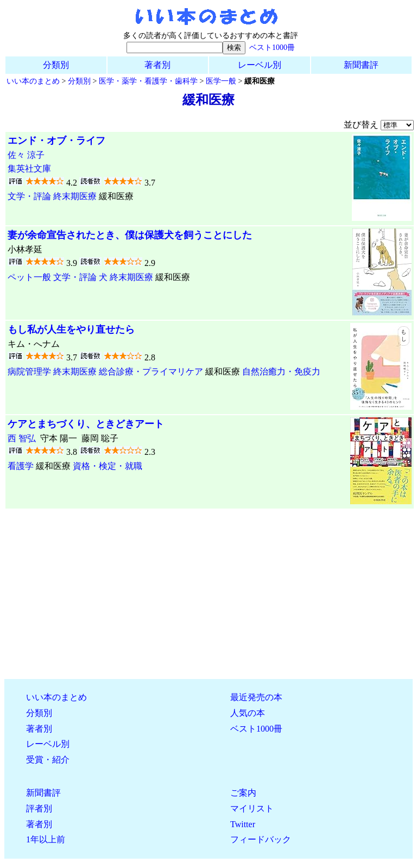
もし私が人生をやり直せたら (71, 329)
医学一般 (221, 81)
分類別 (56, 64)
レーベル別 (259, 64)
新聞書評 (361, 64)
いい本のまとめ (33, 81)
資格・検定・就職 (107, 466)
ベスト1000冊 (272, 47)
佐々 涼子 (26, 155)
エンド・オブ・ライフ (56, 140)
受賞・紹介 (48, 759)
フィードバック (260, 839)
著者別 (157, 64)
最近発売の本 (256, 697)
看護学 (21, 466)
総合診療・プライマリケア (151, 371)
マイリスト (252, 808)
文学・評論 (29, 196)
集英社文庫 (29, 168)
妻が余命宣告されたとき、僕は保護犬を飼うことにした (130, 235)
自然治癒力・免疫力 (281, 371)
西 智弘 (22, 438)
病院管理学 (29, 371)
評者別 (39, 808)
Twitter (242, 824)
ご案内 (243, 792)
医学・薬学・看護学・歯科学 (148, 81)
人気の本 (247, 713)
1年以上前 (45, 839)
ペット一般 (29, 277)
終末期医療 (75, 196)
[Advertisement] (208, 594)
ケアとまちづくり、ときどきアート (86, 423)
